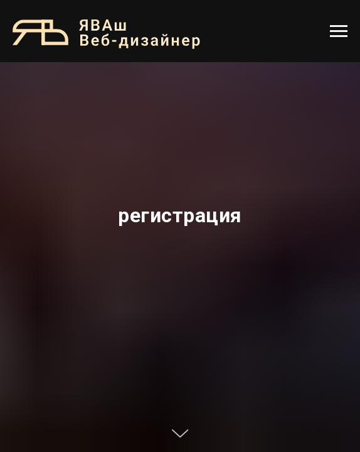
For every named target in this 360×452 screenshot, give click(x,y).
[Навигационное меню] (338, 31)
